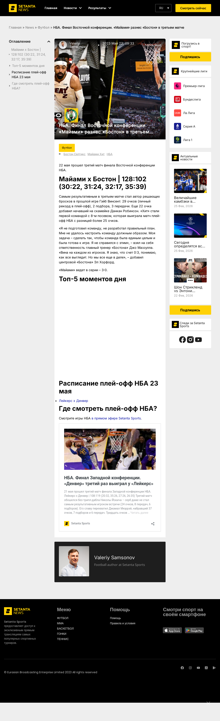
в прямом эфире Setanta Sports (116, 418)
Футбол (43, 27)
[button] (163, 8)
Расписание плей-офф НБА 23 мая (29, 74)
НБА (110, 154)
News (29, 27)
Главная (15, 27)
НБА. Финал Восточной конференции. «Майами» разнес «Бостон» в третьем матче (104, 132)
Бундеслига (192, 99)
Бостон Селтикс (74, 154)
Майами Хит (96, 154)
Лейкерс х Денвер (73, 401)
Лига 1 (187, 140)
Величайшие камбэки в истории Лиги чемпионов (186, 203)
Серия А (189, 126)
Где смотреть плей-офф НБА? (30, 85)
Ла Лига (189, 113)
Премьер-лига (194, 86)
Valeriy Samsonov (77, 45)
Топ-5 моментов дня (28, 66)
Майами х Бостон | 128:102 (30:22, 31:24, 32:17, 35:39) (28, 54)
